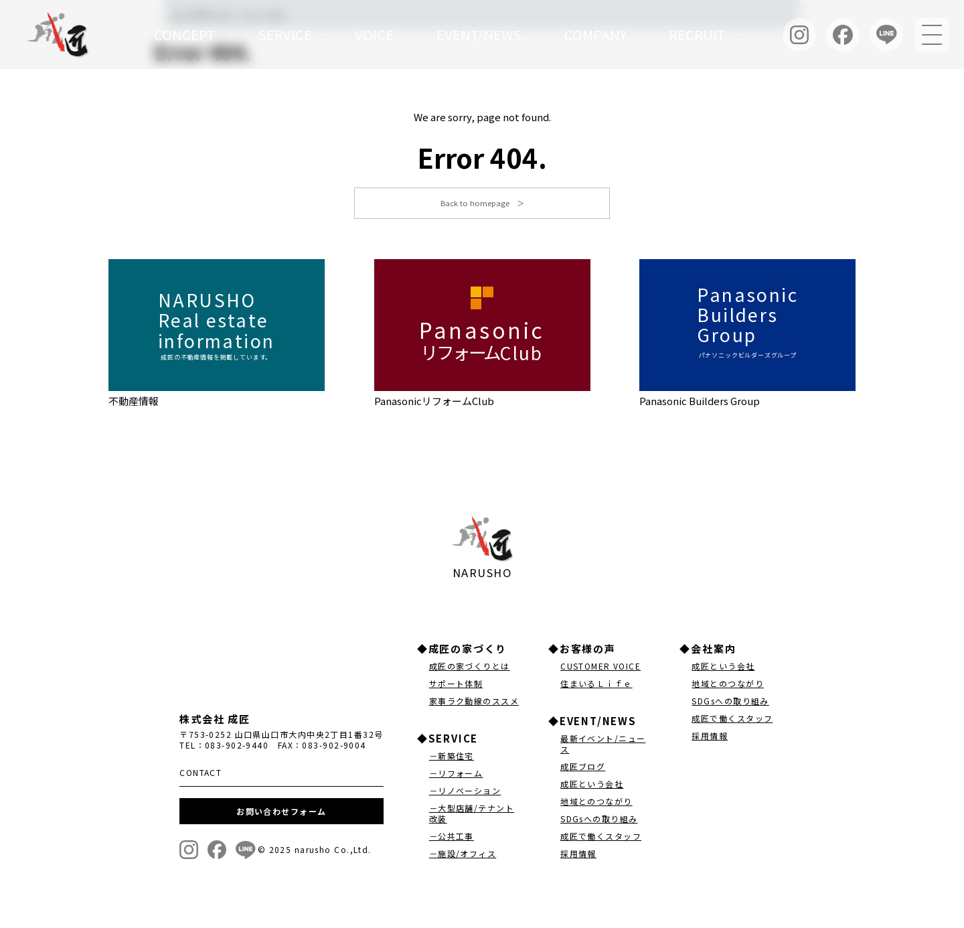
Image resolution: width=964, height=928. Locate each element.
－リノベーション (465, 792)
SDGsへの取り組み (598, 820)
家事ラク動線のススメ (474, 702)
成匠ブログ (582, 768)
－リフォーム (456, 775)
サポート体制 (456, 685)
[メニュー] (932, 35)
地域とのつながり (596, 803)
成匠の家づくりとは (469, 668)
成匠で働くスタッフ (600, 838)
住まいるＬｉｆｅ (596, 685)
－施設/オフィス (463, 855)
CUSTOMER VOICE (600, 668)
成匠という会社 (591, 785)
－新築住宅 (451, 757)
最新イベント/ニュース (602, 745)
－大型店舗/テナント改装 (471, 815)
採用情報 (578, 855)
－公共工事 (451, 838)
